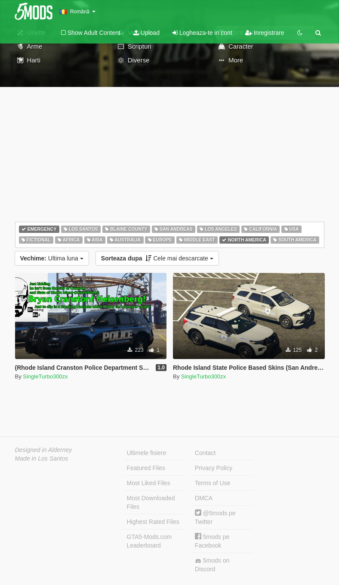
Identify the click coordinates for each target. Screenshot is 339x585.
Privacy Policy (213, 467)
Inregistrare (264, 32)
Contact (205, 452)
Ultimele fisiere (146, 452)
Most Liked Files (148, 483)
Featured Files (146, 467)
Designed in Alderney (43, 449)
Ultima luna (51, 258)
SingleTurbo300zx (45, 376)
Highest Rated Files (153, 521)
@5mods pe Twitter (215, 517)
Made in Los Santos (41, 458)
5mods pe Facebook (212, 541)
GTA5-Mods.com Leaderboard (149, 541)
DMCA (204, 498)
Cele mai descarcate (157, 258)
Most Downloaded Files (151, 502)
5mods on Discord (212, 565)
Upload (146, 32)
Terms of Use (212, 483)
